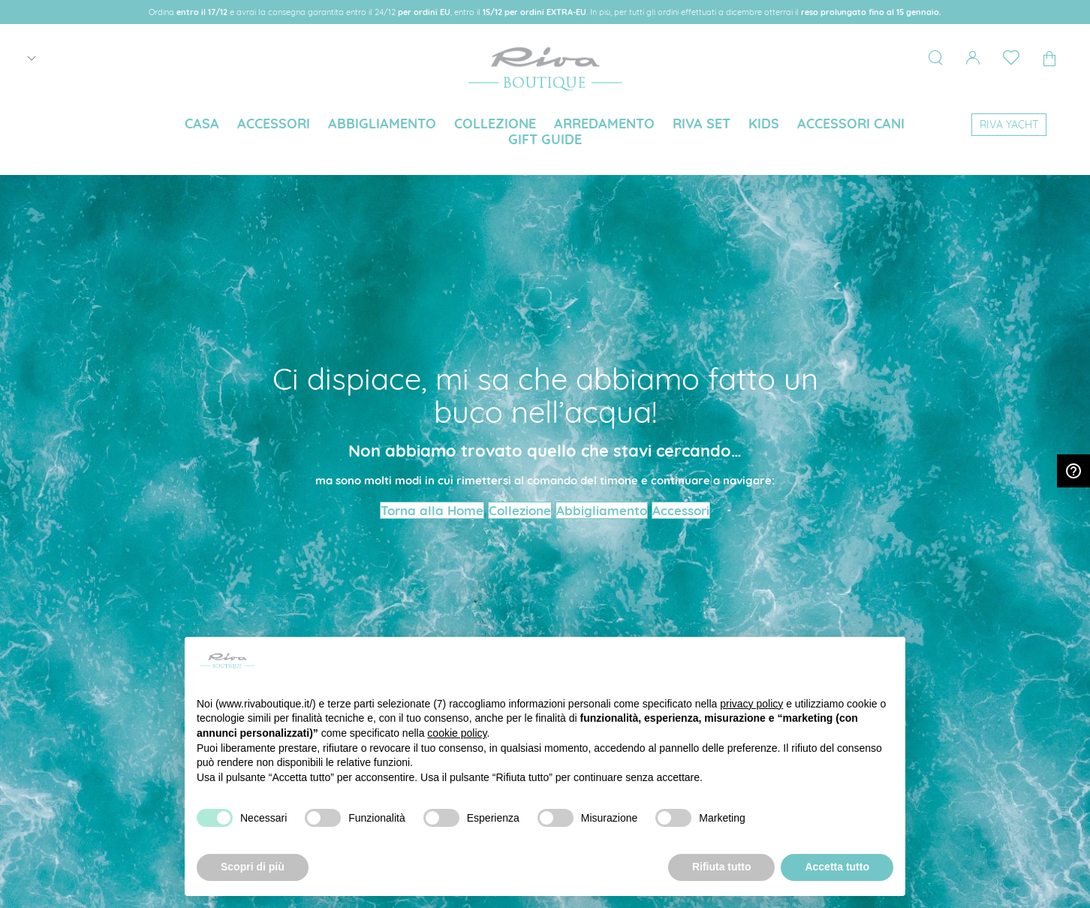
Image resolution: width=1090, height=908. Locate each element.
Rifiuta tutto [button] (721, 867)
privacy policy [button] (751, 704)
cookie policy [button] (456, 733)
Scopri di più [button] (253, 867)
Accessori (680, 510)
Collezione (520, 510)
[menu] (545, 133)
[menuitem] (202, 124)
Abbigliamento (601, 510)
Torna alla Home (432, 510)
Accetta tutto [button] (837, 867)
